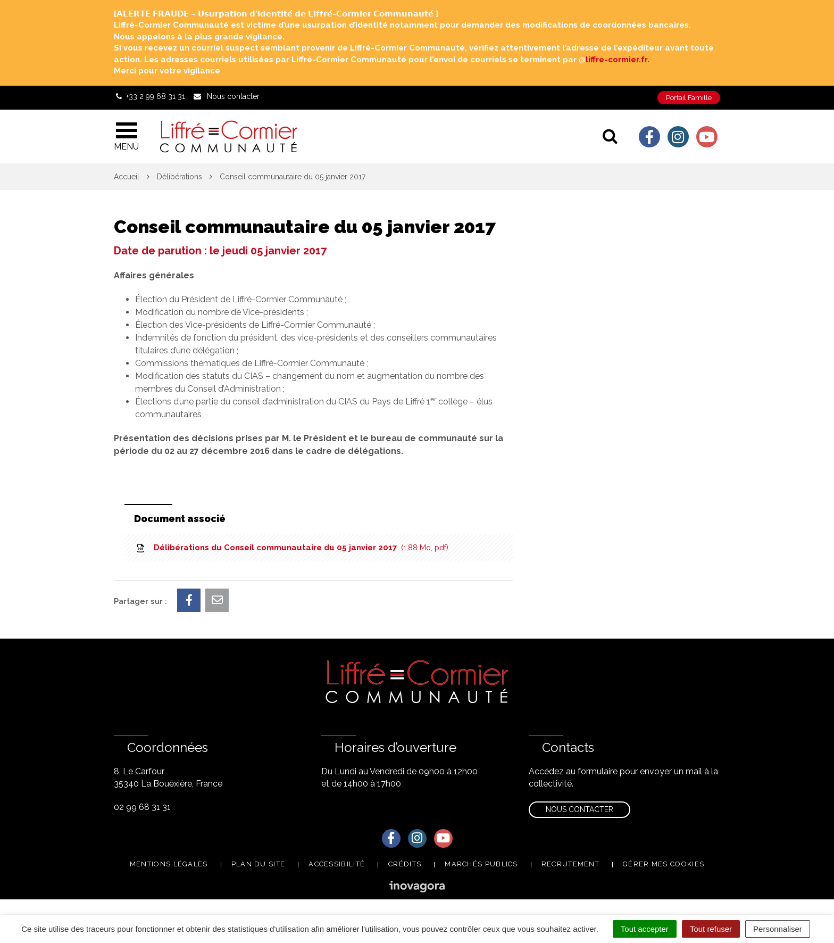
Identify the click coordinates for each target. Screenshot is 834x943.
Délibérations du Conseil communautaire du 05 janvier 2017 (291, 547)
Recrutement (570, 864)
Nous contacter (579, 809)
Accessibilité (336, 864)
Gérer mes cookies (663, 864)
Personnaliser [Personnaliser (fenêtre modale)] (777, 928)
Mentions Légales (169, 864)
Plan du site (258, 864)
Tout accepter (645, 928)
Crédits (404, 864)
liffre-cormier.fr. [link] (617, 59)
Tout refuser (711, 928)
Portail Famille (689, 98)
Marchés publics (481, 864)
